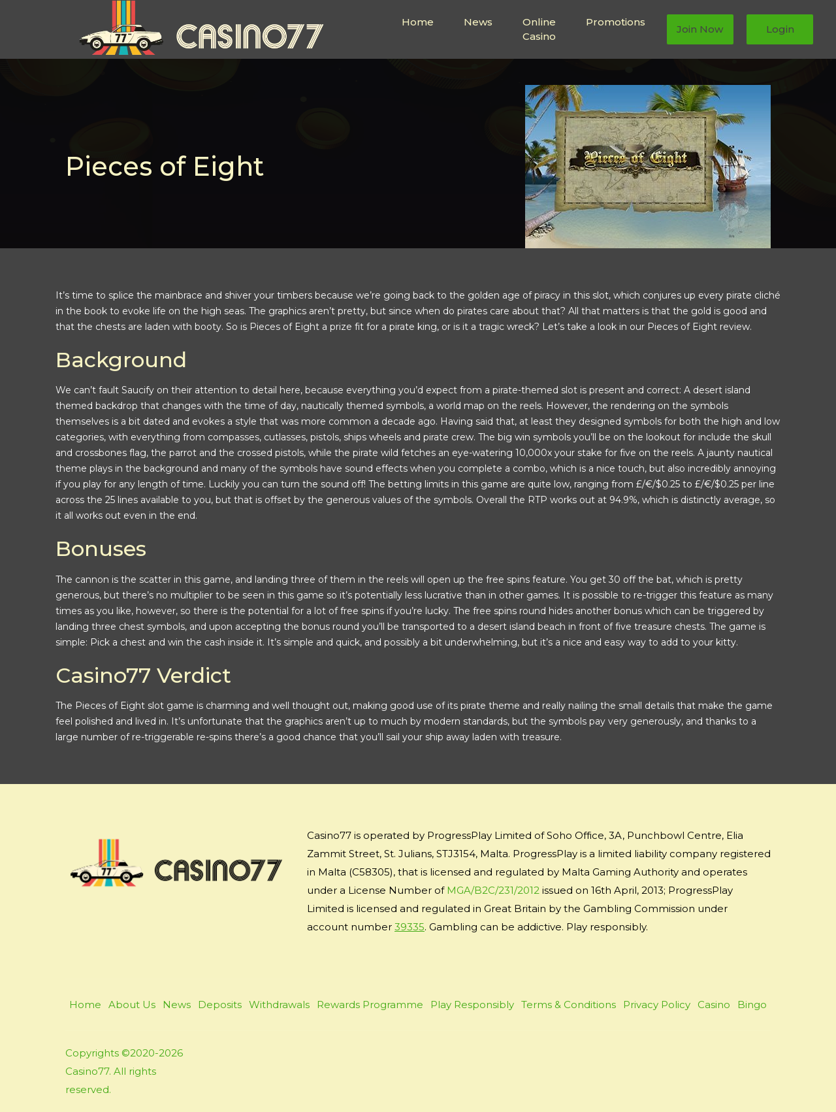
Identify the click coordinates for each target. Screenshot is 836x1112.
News (478, 22)
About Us (131, 1004)
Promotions (615, 22)
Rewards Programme (370, 1004)
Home (418, 22)
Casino (714, 1004)
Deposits (220, 1004)
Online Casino (539, 29)
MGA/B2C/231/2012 (493, 890)
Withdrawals (279, 1004)
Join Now (700, 29)
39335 (409, 927)
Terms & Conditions (568, 1004)
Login (780, 29)
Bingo (752, 1004)
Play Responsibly (472, 1004)
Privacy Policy (656, 1004)
